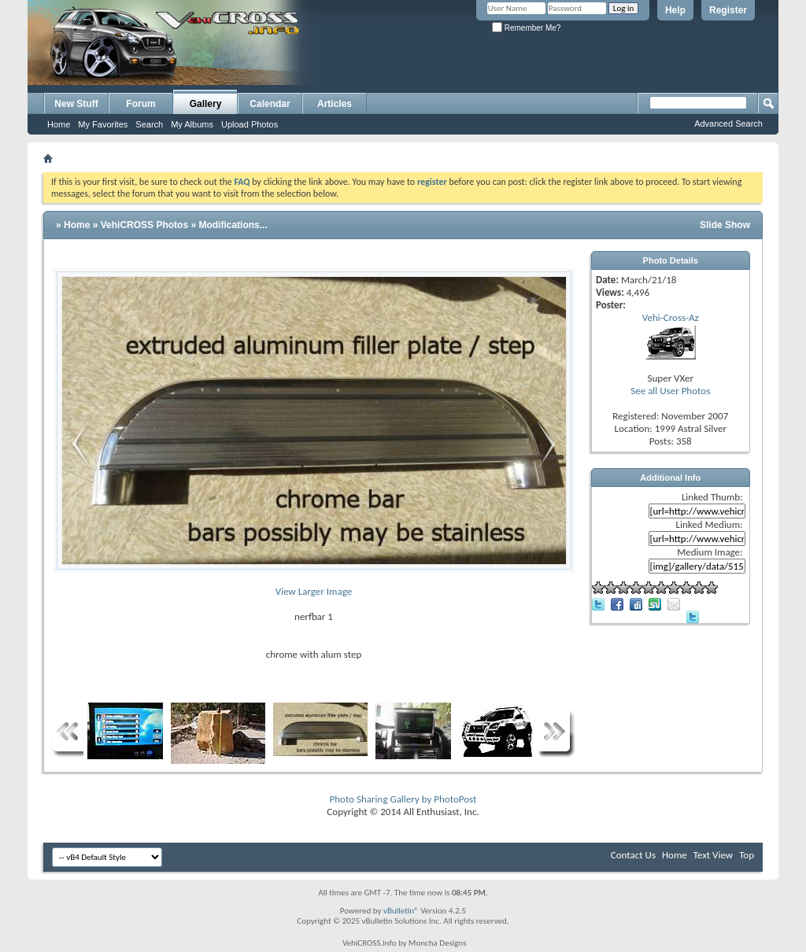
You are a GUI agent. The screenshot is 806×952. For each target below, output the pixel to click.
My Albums (192, 124)
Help (675, 10)
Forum (140, 103)
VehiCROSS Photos (144, 225)
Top (746, 855)
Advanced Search (728, 123)
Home (58, 124)
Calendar (270, 103)
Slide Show (725, 225)
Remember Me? (526, 28)
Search (149, 124)
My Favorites (103, 124)
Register (728, 10)
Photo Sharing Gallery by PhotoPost (403, 799)
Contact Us (633, 855)
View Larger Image (313, 591)
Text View (713, 855)
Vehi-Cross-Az (670, 317)
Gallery (206, 103)
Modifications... (232, 225)
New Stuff (76, 103)
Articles (334, 103)
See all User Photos (670, 391)
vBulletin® (401, 911)
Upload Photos (249, 124)
